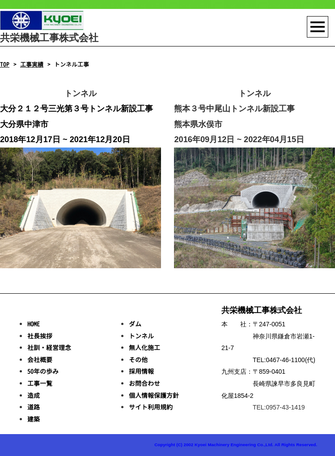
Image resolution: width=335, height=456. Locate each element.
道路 (33, 407)
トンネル (141, 336)
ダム (135, 324)
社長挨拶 (39, 336)
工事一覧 (39, 383)
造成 (33, 395)
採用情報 (141, 371)
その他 (138, 359)
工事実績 (31, 64)
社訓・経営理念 (49, 347)
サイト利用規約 (151, 407)
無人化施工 (144, 347)
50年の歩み (43, 371)
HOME (33, 324)
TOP (4, 64)
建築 (33, 419)
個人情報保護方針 (154, 395)
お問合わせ (144, 383)
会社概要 (39, 359)
